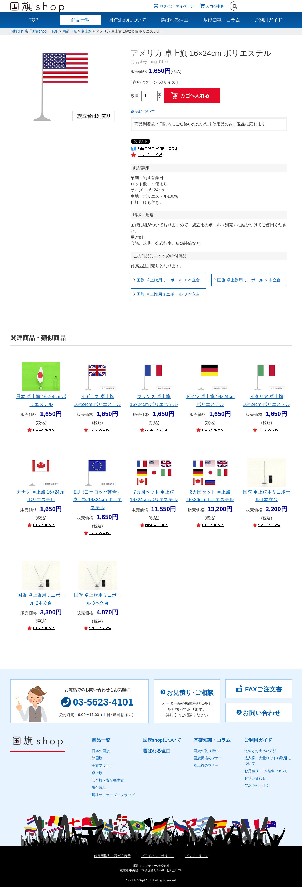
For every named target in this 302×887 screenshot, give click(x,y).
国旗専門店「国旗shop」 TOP (34, 31)
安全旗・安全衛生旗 (108, 780)
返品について (143, 111)
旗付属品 (99, 788)
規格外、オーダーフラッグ (113, 795)
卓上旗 (86, 31)
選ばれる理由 (174, 20)
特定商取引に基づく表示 (112, 856)
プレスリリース (196, 856)
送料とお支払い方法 (260, 751)
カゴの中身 (215, 6)
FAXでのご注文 (256, 786)
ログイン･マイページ (177, 6)
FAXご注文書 (258, 689)
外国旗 (97, 758)
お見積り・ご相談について (265, 771)
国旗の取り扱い (206, 751)
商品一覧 (80, 20)
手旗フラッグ (102, 765)
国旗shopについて (127, 20)
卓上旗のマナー (206, 765)
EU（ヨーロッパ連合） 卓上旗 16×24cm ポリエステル (97, 499)
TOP (33, 20)
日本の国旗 (101, 751)
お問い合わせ (258, 712)
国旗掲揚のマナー (208, 758)
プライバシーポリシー (157, 856)
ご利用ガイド (268, 20)
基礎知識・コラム (221, 20)
